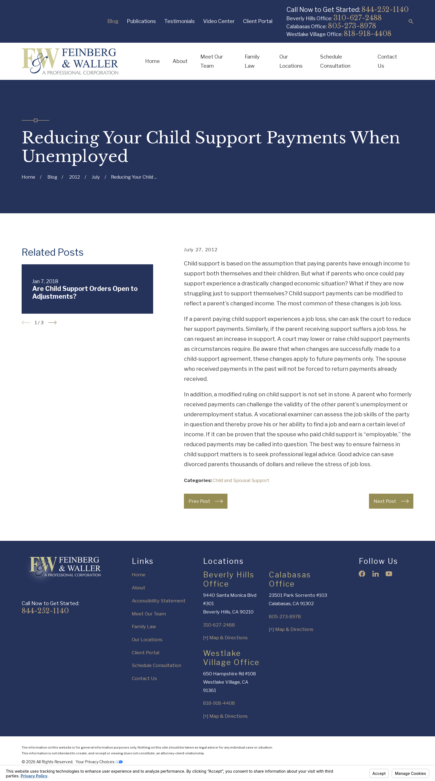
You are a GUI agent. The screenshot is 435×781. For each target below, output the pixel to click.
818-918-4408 (367, 33)
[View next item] (52, 322)
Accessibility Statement (159, 601)
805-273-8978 (352, 26)
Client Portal (257, 21)
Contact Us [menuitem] (387, 61)
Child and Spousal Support (241, 480)
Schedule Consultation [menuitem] (335, 61)
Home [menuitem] (152, 61)
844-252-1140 (385, 9)
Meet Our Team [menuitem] (211, 61)
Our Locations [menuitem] (291, 61)
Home (138, 574)
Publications (141, 21)
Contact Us (144, 678)
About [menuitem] (180, 61)
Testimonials (179, 21)
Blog (112, 21)
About (138, 587)
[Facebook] (362, 573)
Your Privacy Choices (99, 762)
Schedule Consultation (156, 665)
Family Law (144, 626)
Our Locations (147, 639)
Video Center (219, 21)
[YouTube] (389, 573)
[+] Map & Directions (225, 637)
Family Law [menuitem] (252, 61)
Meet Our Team (149, 614)
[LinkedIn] (375, 573)
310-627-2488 (357, 18)
